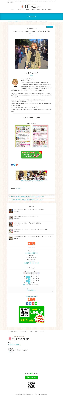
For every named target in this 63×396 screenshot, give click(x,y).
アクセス (31, 331)
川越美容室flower (31, 290)
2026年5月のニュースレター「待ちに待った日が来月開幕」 (29, 209)
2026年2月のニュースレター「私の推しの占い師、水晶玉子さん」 (31, 229)
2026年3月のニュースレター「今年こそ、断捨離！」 (27, 223)
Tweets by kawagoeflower (31, 296)
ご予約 (41, 331)
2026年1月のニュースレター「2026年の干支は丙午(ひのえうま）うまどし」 (34, 236)
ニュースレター (49, 26)
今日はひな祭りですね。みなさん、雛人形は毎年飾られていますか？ (27, 199)
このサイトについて (23, 331)
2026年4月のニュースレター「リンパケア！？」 (26, 216)
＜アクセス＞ (31, 261)
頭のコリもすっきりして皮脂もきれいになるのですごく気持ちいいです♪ (27, 196)
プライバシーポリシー (13, 331)
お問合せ (36, 331)
